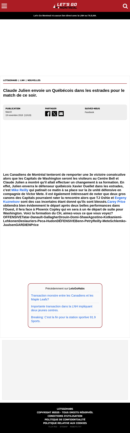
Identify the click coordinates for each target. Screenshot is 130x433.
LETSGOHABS (10, 80)
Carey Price (116, 201)
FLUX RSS (53, 427)
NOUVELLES (34, 80)
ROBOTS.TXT (75, 427)
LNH (22, 80)
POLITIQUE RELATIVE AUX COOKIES (65, 423)
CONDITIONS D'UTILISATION (65, 416)
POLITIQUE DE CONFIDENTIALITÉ (65, 419)
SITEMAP (63, 427)
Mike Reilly (19, 190)
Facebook (89, 112)
